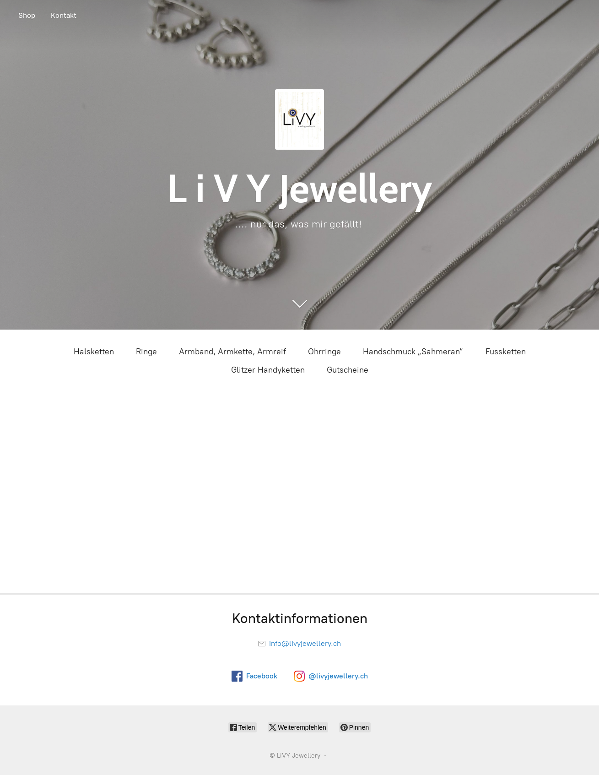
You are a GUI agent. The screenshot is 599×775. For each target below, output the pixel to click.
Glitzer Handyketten (268, 370)
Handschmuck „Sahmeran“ (413, 352)
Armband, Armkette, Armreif (232, 352)
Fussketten (506, 352)
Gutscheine (347, 370)
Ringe (146, 352)
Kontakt (63, 15)
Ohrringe (324, 352)
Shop (26, 15)
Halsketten (94, 352)
